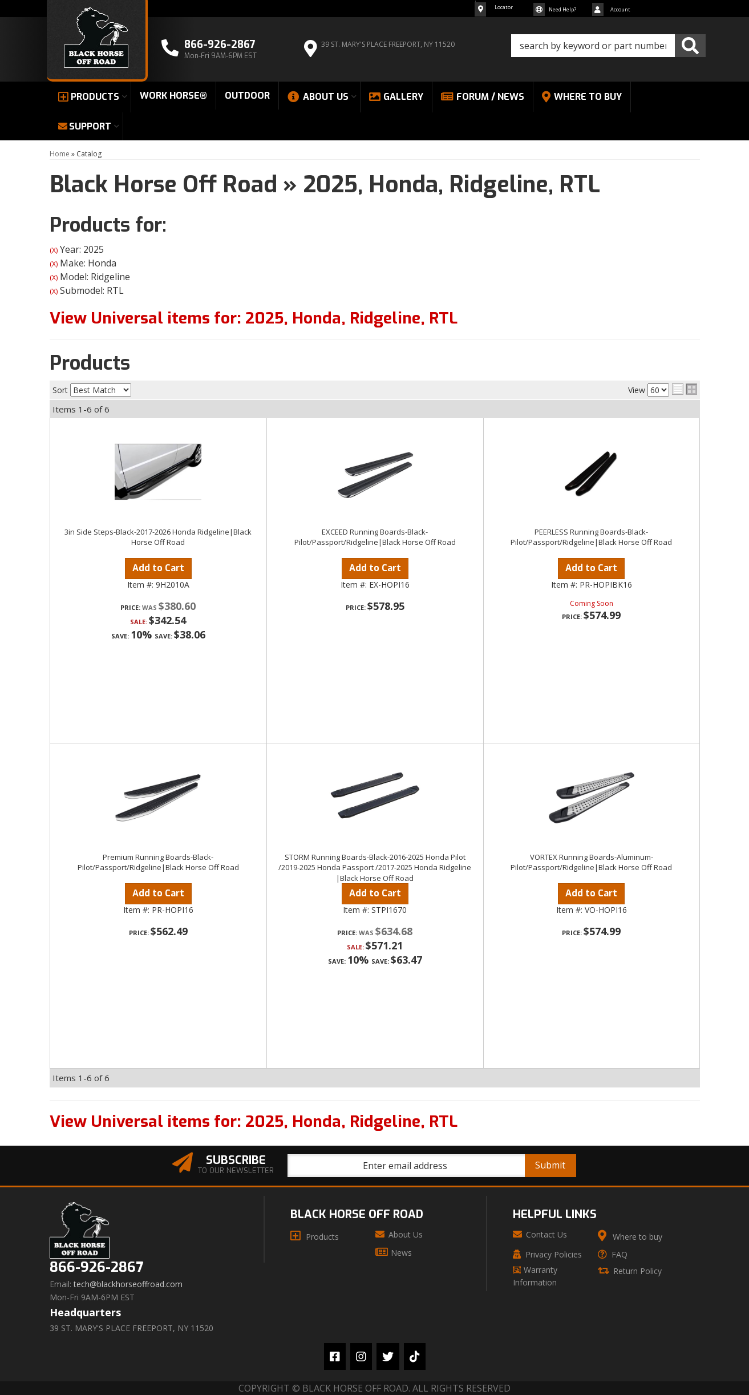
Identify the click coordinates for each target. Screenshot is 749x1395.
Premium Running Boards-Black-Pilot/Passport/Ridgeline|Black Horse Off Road (158, 862)
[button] (608, 45)
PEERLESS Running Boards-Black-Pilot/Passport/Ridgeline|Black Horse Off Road (591, 537)
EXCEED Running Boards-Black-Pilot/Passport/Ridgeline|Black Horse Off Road (375, 537)
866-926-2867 (96, 1267)
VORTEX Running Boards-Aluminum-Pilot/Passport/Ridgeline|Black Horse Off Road (591, 862)
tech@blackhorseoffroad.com (128, 1284)
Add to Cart (158, 568)
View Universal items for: (254, 318)
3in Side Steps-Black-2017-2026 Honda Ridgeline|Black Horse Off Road (158, 537)
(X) (54, 250)
